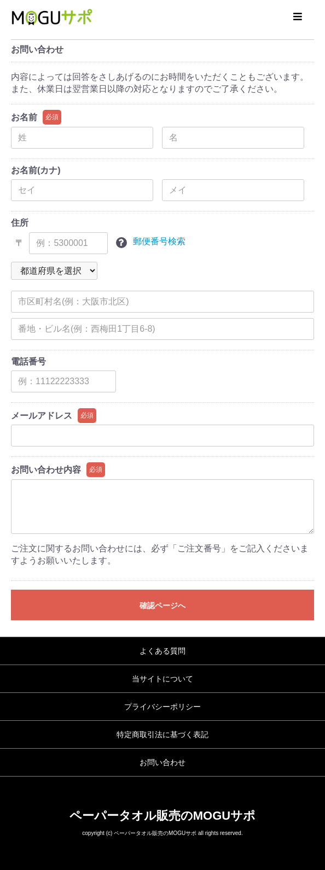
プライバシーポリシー (162, 706)
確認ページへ (162, 605)
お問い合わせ (162, 762)
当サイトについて (162, 678)
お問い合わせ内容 (46, 469)
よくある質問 (162, 650)
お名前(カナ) (36, 170)
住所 (19, 222)
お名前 (24, 117)
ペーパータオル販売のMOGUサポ (162, 815)
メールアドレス (41, 415)
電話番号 (28, 361)
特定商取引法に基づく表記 (162, 734)
